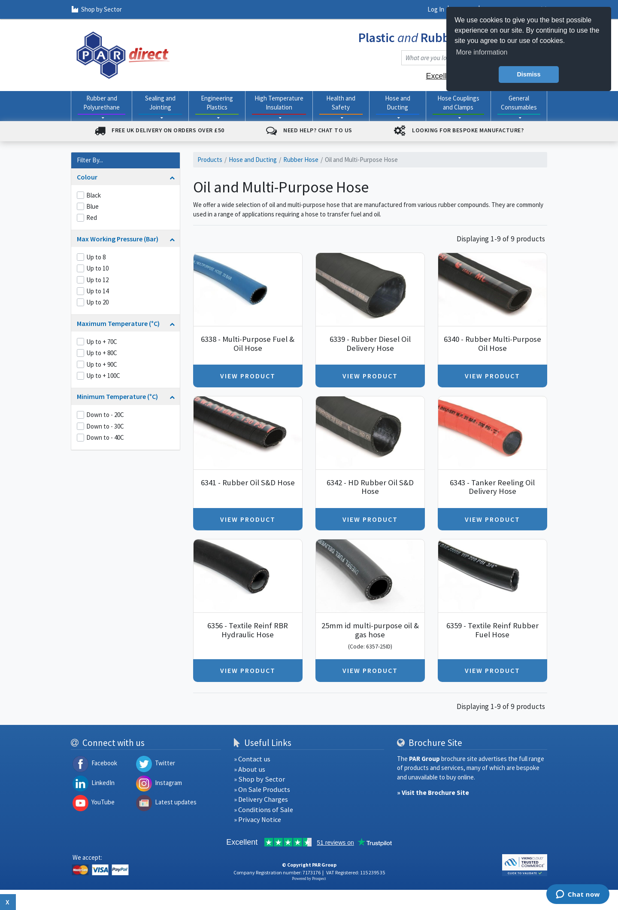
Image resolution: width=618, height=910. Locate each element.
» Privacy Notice (257, 819)
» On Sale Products (262, 789)
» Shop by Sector (259, 779)
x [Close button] (8, 902)
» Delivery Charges (261, 799)
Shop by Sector (97, 9)
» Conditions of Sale (263, 809)
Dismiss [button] (528, 74)
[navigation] (123, 54)
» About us (249, 769)
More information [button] (481, 52)
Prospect (319, 879)
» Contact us (252, 759)
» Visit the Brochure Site (433, 792)
